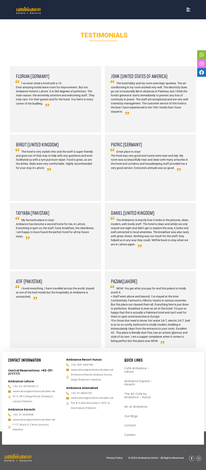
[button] (188, 9)
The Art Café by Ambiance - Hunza (137, 395)
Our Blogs (131, 416)
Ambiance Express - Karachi (138, 383)
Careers (129, 435)
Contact (130, 425)
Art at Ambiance (135, 407)
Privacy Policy (114, 458)
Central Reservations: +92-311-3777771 (30, 372)
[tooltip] (201, 54)
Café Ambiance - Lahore (136, 370)
